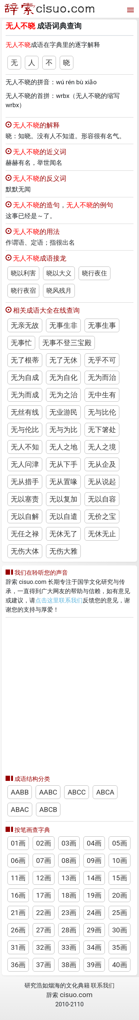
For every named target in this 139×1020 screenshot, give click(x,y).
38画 (69, 964)
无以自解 (25, 516)
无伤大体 (25, 551)
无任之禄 (25, 534)
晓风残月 (59, 290)
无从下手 (63, 464)
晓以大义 (59, 273)
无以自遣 (63, 516)
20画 (119, 895)
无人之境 (102, 447)
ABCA (105, 792)
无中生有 (102, 395)
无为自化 (63, 377)
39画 (94, 964)
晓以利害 (23, 273)
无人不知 (25, 447)
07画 (43, 860)
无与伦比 (25, 429)
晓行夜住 (94, 273)
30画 (119, 930)
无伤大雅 (63, 551)
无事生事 (102, 325)
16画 (18, 895)
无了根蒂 (25, 360)
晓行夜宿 (23, 290)
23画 (69, 912)
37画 (43, 964)
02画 (43, 843)
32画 (43, 947)
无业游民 (63, 412)
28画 (69, 930)
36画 (18, 964)
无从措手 (25, 481)
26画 (18, 930)
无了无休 (63, 360)
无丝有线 (25, 412)
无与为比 (63, 429)
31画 (18, 947)
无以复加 (63, 499)
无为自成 (25, 377)
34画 (94, 947)
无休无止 (102, 534)
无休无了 (63, 534)
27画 (43, 930)
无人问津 (25, 464)
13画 (69, 878)
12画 (43, 878)
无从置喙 (63, 481)
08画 (69, 860)
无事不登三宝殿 (67, 343)
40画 (119, 964)
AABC (48, 792)
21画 (18, 912)
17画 (43, 895)
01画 (18, 843)
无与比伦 (102, 412)
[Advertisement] (69, 694)
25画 (119, 912)
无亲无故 (25, 325)
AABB (20, 792)
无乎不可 (102, 360)
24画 (94, 912)
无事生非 (63, 325)
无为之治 (63, 395)
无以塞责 (25, 499)
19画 (94, 895)
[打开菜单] (129, 9)
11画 (18, 878)
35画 (119, 947)
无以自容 (102, 499)
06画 (18, 860)
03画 (69, 843)
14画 (94, 878)
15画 (119, 878)
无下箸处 (102, 429)
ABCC (76, 792)
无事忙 (21, 343)
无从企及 (102, 464)
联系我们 (103, 985)
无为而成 (25, 395)
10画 (119, 860)
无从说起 (102, 481)
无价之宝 (102, 516)
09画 (94, 860)
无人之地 (63, 447)
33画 (69, 947)
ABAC (20, 809)
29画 (94, 930)
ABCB (48, 809)
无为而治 (102, 377)
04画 (94, 843)
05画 (119, 843)
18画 (69, 895)
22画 (43, 912)
